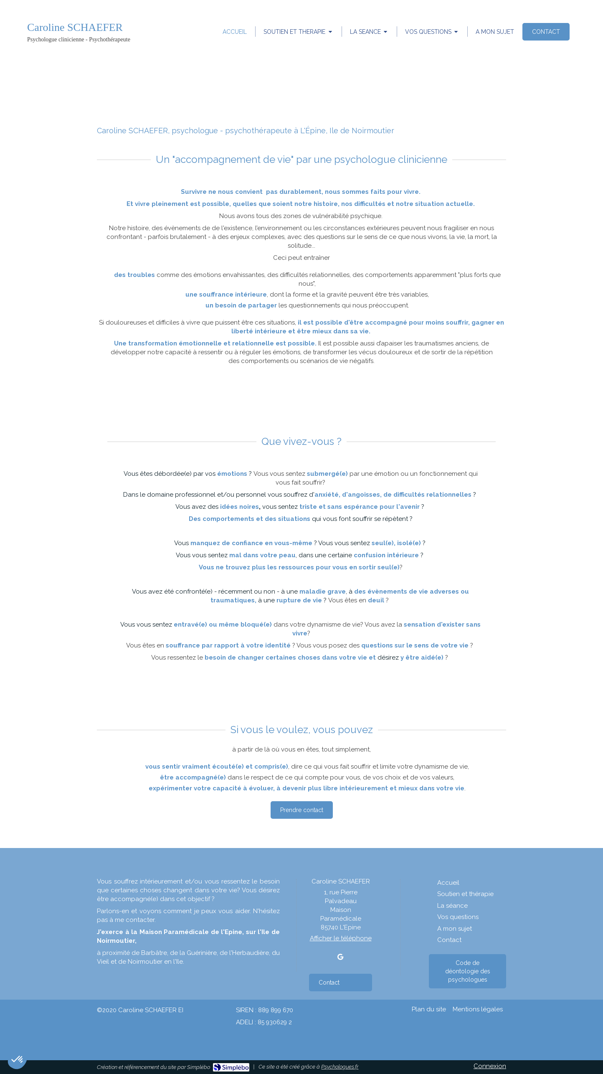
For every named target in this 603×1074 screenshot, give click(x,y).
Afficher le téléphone (341, 938)
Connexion (490, 1066)
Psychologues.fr (339, 1067)
